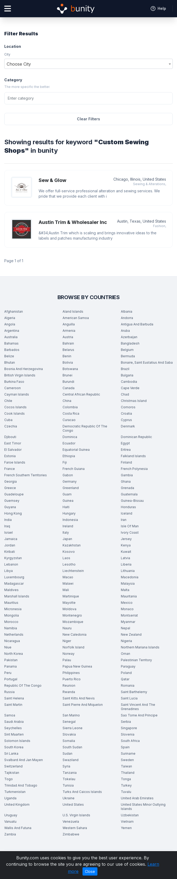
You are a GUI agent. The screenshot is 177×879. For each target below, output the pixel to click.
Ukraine (69, 798)
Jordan (9, 545)
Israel (8, 532)
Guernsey (11, 501)
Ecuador (69, 443)
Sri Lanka (11, 753)
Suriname (128, 753)
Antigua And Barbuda (137, 324)
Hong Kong (13, 513)
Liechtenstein (73, 571)
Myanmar (128, 622)
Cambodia (129, 382)
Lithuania (128, 571)
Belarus (68, 350)
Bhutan (9, 362)
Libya (8, 571)
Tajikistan (11, 773)
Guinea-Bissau (132, 501)
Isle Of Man (130, 526)
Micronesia (13, 609)
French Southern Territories (25, 475)
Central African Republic (81, 394)
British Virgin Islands (19, 375)
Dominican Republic (136, 437)
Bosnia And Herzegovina (23, 369)
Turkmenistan (15, 792)
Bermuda (128, 356)
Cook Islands (14, 413)
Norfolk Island (73, 647)
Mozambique (73, 622)
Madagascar (14, 583)
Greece (10, 488)
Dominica (70, 437)
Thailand (127, 773)
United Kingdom (17, 804)
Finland (126, 462)
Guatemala (129, 494)
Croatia (126, 413)
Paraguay (128, 666)
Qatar (125, 679)
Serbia (126, 722)
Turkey (126, 785)
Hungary (69, 513)
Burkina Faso (14, 382)
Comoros (128, 407)
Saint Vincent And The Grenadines (138, 707)
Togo (8, 779)
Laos (66, 558)
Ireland (68, 526)
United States (73, 804)
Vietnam (127, 821)
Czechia (10, 426)
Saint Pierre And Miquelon (83, 705)
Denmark (128, 426)
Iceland (126, 513)
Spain (125, 747)
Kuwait (126, 552)
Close (90, 871)
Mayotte (69, 603)
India (8, 520)
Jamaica (10, 539)
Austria (68, 337)
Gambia (127, 475)
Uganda (10, 798)
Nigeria (126, 641)
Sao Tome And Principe (139, 715)
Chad (125, 394)
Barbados (11, 350)
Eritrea (126, 450)
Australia (11, 337)
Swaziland (71, 760)
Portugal (10, 679)
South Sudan (72, 747)
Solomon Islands (17, 741)
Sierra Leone (73, 728)
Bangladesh (130, 343)
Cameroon (12, 388)
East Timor (12, 443)
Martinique (71, 596)
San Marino (71, 715)
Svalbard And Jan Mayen (23, 760)
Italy (66, 532)
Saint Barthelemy (134, 692)
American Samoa (76, 318)
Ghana (126, 481)
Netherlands (13, 634)
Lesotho (69, 564)
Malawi (68, 583)
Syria (66, 766)
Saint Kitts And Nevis (79, 698)
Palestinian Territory (136, 660)
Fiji (65, 462)
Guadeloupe (14, 494)
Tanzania (70, 773)
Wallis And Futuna (17, 828)
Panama (10, 666)
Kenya (126, 545)
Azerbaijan (129, 337)
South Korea (13, 747)
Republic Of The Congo (23, 685)
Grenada (127, 488)
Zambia (10, 834)
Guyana (10, 507)
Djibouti (10, 437)
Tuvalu (126, 792)
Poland (126, 673)
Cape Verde (130, 388)
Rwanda (69, 692)
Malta (125, 590)
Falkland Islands (133, 456)
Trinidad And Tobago (20, 785)
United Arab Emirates (137, 798)
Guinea (68, 501)
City (7, 54)
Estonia (10, 456)
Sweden (127, 760)
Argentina (11, 331)
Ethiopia (69, 456)
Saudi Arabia (14, 722)
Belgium (127, 350)
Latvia (125, 558)
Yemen (126, 828)
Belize (9, 356)
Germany (70, 481)
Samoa (9, 715)
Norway (69, 654)
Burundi (68, 382)
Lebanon (11, 564)
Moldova (69, 609)
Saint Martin (13, 705)
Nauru (67, 628)
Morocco (11, 622)
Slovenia (127, 734)
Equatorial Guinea (76, 450)
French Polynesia (134, 469)
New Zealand (131, 634)
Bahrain (68, 343)
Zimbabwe (71, 834)
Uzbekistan (130, 815)
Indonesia (70, 520)
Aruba (125, 331)
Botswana (70, 369)
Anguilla (69, 324)
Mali (66, 590)
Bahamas (11, 343)
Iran (123, 520)
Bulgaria (127, 375)
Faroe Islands (14, 462)
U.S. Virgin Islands (76, 815)
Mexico (127, 603)
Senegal (69, 722)
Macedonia (129, 577)
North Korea (13, 654)
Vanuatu (10, 821)
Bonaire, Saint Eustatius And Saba (147, 362)
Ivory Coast (130, 532)
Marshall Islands (16, 596)
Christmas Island (134, 401)
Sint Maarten (14, 734)
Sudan (67, 753)
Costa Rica (71, 413)
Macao (68, 577)
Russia (9, 692)
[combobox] (88, 64)
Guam (67, 494)
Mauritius (11, 603)
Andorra (127, 318)
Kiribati (9, 552)
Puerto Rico (72, 679)
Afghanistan (13, 311)
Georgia (10, 481)
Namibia (10, 628)
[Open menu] (7, 8)
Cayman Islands (16, 394)
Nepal (125, 628)
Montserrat (129, 615)
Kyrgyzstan (13, 558)
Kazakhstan (72, 545)
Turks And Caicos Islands (82, 792)
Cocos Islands (15, 407)
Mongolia (11, 615)
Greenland (71, 488)
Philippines (71, 673)
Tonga (126, 779)
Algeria (9, 318)
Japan (67, 539)
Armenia (69, 331)
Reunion (69, 685)
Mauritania (129, 596)
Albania (126, 311)
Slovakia (69, 734)
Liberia (126, 564)
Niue (7, 647)
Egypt (125, 443)
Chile (8, 401)
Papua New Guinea (77, 666)
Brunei (67, 375)
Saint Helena (14, 698)
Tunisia (68, 785)
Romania (127, 685)
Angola (9, 324)
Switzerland (13, 766)
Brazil (125, 369)
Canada (69, 388)
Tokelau (69, 779)
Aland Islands (73, 311)
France (9, 469)
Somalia (69, 741)
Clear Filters (88, 119)
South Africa (130, 741)
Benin (67, 356)
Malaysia (128, 583)
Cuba (8, 420)
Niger (67, 641)
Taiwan (126, 766)
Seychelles (13, 728)
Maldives (11, 590)
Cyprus (126, 420)
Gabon (68, 475)
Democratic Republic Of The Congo (85, 428)
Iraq (7, 526)
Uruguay (10, 815)
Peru (7, 673)
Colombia (70, 407)
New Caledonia (75, 634)
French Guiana (74, 469)
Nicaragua (12, 641)
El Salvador (13, 450)
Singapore (129, 728)
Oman (125, 654)
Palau (67, 660)
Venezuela (71, 821)
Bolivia (68, 362)
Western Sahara (75, 828)
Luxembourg (14, 577)
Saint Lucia (129, 698)
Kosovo (69, 552)
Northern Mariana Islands (140, 647)
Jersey (126, 539)
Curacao (69, 420)
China (67, 401)
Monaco (127, 609)
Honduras (128, 507)
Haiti (66, 507)
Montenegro (72, 615)
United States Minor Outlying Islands (143, 806)
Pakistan (11, 660)
